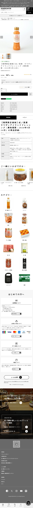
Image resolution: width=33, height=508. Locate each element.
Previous (1, 37)
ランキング (3, 479)
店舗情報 (2, 471)
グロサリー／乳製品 (7, 18)
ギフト (2, 483)
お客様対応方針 (3, 456)
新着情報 (2, 477)
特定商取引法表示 (4, 460)
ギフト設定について (15, 352)
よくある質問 (14, 377)
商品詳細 (8, 117)
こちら (22, 384)
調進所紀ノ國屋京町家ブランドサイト (7, 473)
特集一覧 (2, 481)
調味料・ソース (12, 18)
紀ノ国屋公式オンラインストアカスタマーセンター (9, 458)
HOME (2, 18)
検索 (30, 12)
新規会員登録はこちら (15, 313)
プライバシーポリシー (5, 454)
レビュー (25, 117)
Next (31, 37)
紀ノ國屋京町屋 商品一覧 (9, 431)
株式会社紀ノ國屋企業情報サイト (11, 402)
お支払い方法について (15, 336)
